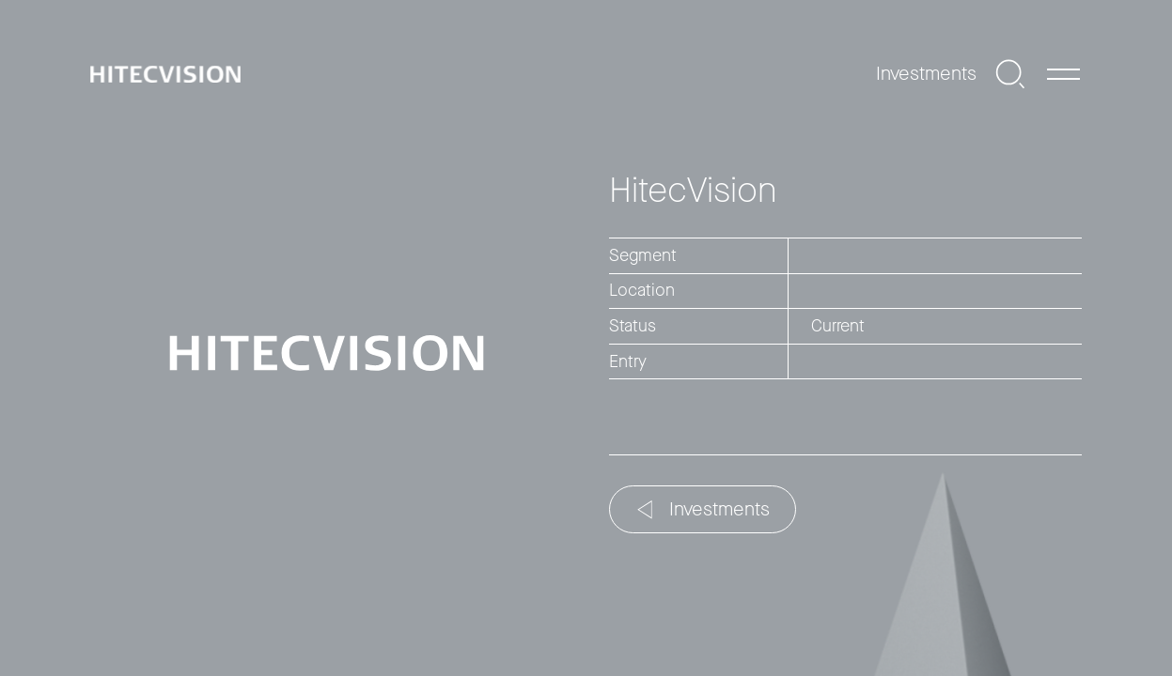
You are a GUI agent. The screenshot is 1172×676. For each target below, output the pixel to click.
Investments (703, 509)
